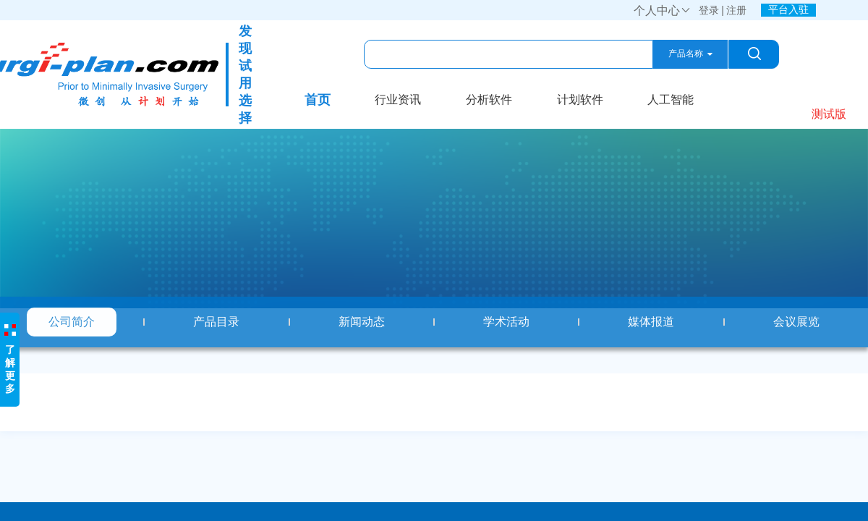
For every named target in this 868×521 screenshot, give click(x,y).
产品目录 (216, 321)
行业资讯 (398, 99)
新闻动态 (362, 321)
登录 (709, 10)
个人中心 (663, 10)
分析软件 (489, 99)
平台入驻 (788, 9)
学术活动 (506, 321)
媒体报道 (651, 321)
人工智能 (670, 99)
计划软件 (580, 99)
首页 (318, 100)
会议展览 (796, 321)
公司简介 (71, 321)
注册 (736, 10)
